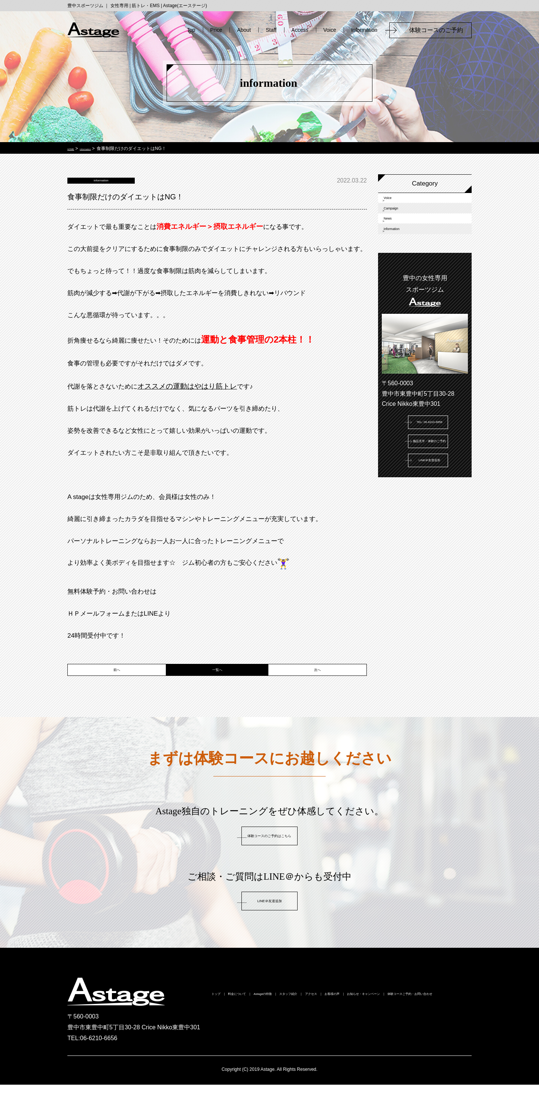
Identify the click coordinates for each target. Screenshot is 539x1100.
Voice (329, 30)
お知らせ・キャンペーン (269, 1024)
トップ (203, 1011)
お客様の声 (435, 1011)
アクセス (393, 1011)
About (244, 30)
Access (300, 30)
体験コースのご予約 (439, 30)
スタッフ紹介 (348, 1011)
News (397, 243)
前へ (116, 681)
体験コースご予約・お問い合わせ (362, 1024)
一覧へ (217, 681)
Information (364, 30)
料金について (245, 1011)
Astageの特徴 (296, 1011)
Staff (271, 30)
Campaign (403, 223)
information (405, 264)
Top (191, 30)
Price (216, 30)
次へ (317, 681)
